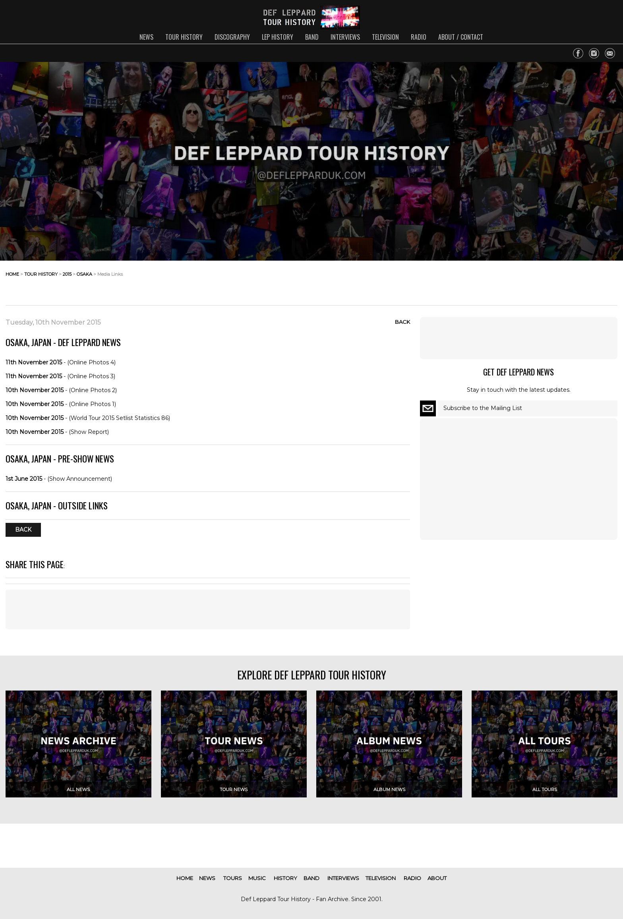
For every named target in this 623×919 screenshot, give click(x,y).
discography (232, 37)
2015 (67, 274)
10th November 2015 (35, 390)
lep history (277, 37)
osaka (84, 274)
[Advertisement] (553, 280)
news (146, 37)
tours (232, 878)
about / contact (460, 37)
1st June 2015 (24, 478)
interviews (345, 37)
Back (402, 322)
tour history (184, 37)
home (12, 274)
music (257, 878)
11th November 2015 (34, 362)
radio (418, 37)
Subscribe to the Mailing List (482, 408)
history (285, 878)
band (312, 37)
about (437, 878)
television (385, 37)
